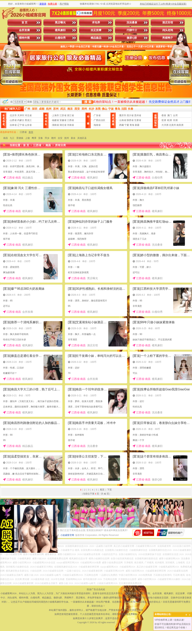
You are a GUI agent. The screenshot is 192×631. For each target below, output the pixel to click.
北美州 (172, 125)
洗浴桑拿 (132, 22)
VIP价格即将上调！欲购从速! (169, 620)
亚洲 (163, 120)
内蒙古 (20, 120)
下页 (109, 489)
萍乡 (47, 138)
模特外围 (24, 37)
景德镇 (19, 138)
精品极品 (96, 37)
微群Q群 (132, 37)
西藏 (121, 125)
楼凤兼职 (60, 30)
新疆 (137, 125)
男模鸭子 (167, 37)
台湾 (175, 115)
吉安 (60, 138)
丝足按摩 (96, 30)
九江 (12, 138)
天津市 (20, 115)
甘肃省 (137, 120)
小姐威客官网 (67, 535)
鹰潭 (34, 138)
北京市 (13, 115)
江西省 (70, 120)
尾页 (102, 489)
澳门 (169, 115)
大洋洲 (164, 125)
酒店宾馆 (167, 22)
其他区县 (82, 138)
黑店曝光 (60, 22)
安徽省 (63, 120)
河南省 (70, 125)
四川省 (130, 115)
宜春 (40, 138)
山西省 (13, 120)
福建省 (55, 120)
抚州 (66, 138)
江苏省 (63, 115)
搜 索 (87, 102)
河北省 (28, 115)
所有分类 (60, 145)
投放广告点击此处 (96, 589)
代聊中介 (132, 30)
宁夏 (126, 125)
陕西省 (130, 120)
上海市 (55, 115)
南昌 (5, 138)
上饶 (27, 138)
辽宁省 (20, 125)
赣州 (53, 138)
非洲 (175, 120)
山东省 (28, 125)
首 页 (25, 22)
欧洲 (169, 120)
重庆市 (122, 115)
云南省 (122, 120)
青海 (132, 125)
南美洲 (179, 125)
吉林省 (13, 125)
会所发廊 (24, 30)
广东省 (97, 115)
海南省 (97, 125)
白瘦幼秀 (60, 37)
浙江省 (70, 115)
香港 (163, 115)
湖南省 (55, 125)
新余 (73, 138)
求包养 (96, 22)
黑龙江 (28, 120)
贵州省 (137, 115)
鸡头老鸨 (167, 30)
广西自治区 (99, 120)
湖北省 (63, 125)
